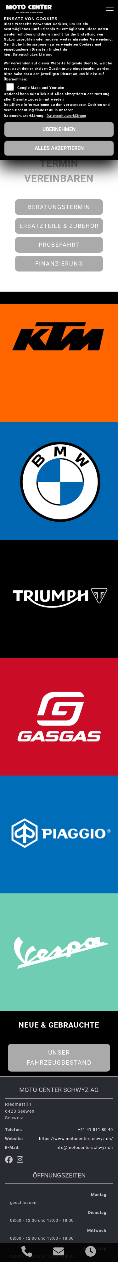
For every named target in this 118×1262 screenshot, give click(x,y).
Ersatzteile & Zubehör (59, 226)
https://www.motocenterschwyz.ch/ (76, 1138)
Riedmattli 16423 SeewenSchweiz (20, 1111)
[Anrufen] (26, 1252)
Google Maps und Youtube (40, 88)
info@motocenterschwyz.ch (84, 1147)
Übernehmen (59, 129)
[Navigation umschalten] (110, 10)
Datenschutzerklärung (33, 54)
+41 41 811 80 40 (95, 1129)
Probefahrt (59, 245)
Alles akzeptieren (59, 148)
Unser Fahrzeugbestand (59, 1057)
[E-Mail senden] (58, 1252)
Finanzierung (59, 264)
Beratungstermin (59, 207)
